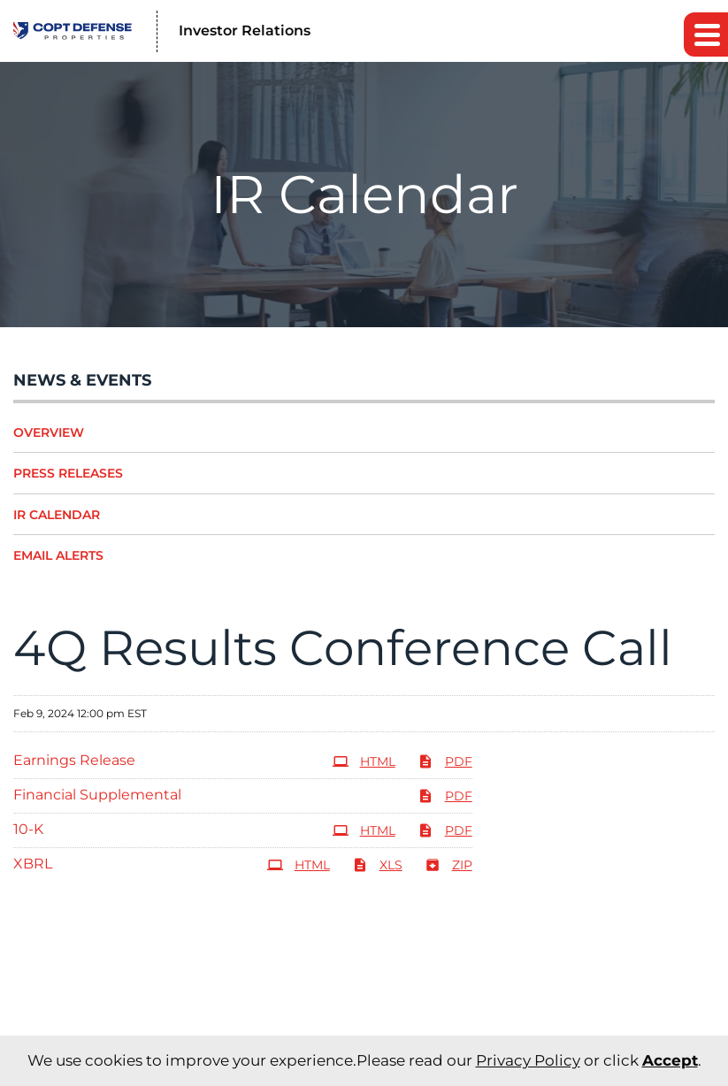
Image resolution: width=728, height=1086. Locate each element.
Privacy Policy (528, 1060)
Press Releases (68, 473)
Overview (48, 432)
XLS (377, 865)
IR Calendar (56, 515)
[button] (706, 34)
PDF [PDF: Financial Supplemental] (445, 796)
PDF (445, 761)
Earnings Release (74, 760)
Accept (670, 1060)
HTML (364, 761)
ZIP (448, 865)
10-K (28, 829)
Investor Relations (244, 30)
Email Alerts (58, 555)
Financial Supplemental (97, 794)
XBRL (32, 863)
